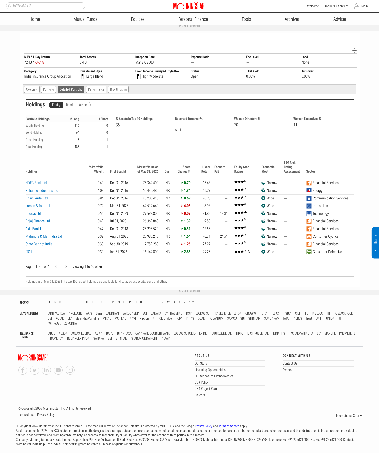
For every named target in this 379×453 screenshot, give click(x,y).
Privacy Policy (46, 415)
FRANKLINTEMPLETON (227, 314)
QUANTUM (216, 319)
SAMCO (232, 319)
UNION (330, 319)
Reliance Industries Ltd (42, 190)
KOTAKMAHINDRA (301, 334)
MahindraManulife (87, 319)
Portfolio (48, 89)
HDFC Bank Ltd (36, 183)
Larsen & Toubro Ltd (40, 205)
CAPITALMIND (173, 314)
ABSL (51, 334)
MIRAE (107, 319)
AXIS (89, 314)
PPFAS (190, 319)
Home (34, 19)
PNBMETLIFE (347, 334)
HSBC (287, 314)
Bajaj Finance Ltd (38, 221)
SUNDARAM (271, 319)
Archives (292, 19)
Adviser (339, 19)
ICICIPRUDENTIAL (258, 334)
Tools (246, 19)
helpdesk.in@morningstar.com (82, 444)
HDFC (263, 314)
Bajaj (99, 314)
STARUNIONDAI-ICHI (144, 339)
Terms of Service (229, 426)
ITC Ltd (31, 251)
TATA (286, 319)
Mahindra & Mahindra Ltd (44, 236)
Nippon (144, 319)
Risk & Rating (118, 89)
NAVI (133, 319)
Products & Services (335, 6)
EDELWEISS (202, 314)
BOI (144, 314)
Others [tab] (83, 105)
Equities (138, 19)
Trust (309, 319)
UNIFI (319, 319)
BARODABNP (130, 314)
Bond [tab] (69, 105)
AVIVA (98, 334)
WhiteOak (54, 324)
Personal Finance (193, 19)
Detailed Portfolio (71, 89)
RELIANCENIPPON (78, 339)
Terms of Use (26, 415)
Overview (32, 89)
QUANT (202, 319)
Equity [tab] (56, 105)
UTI (340, 319)
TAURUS (297, 319)
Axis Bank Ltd (35, 228)
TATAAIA (165, 339)
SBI (242, 319)
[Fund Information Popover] (354, 38)
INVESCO (317, 314)
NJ (154, 319)
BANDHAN (112, 314)
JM (50, 319)
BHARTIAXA (124, 334)
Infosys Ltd (33, 213)
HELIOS (275, 314)
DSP (189, 314)
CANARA (156, 314)
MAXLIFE (330, 334)
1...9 (191, 302)
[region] (190, 208)
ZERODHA (70, 324)
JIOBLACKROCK (343, 314)
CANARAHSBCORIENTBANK (152, 334)
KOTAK (60, 319)
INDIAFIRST (279, 334)
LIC (70, 319)
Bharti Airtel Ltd (37, 198)
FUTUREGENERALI (221, 334)
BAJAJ (109, 334)
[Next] (66, 267)
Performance (96, 89)
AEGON (63, 334)
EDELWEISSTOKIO (184, 334)
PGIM (179, 319)
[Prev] (56, 267)
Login (364, 6)
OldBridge (165, 319)
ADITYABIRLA (56, 314)
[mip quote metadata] (354, 51)
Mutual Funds (85, 19)
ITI (328, 314)
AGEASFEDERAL (81, 334)
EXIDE (203, 334)
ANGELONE (75, 314)
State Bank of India (39, 244)
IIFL (306, 314)
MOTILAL (120, 319)
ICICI (297, 314)
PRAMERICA (55, 339)
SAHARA (98, 339)
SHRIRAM (254, 319)
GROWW (250, 314)
